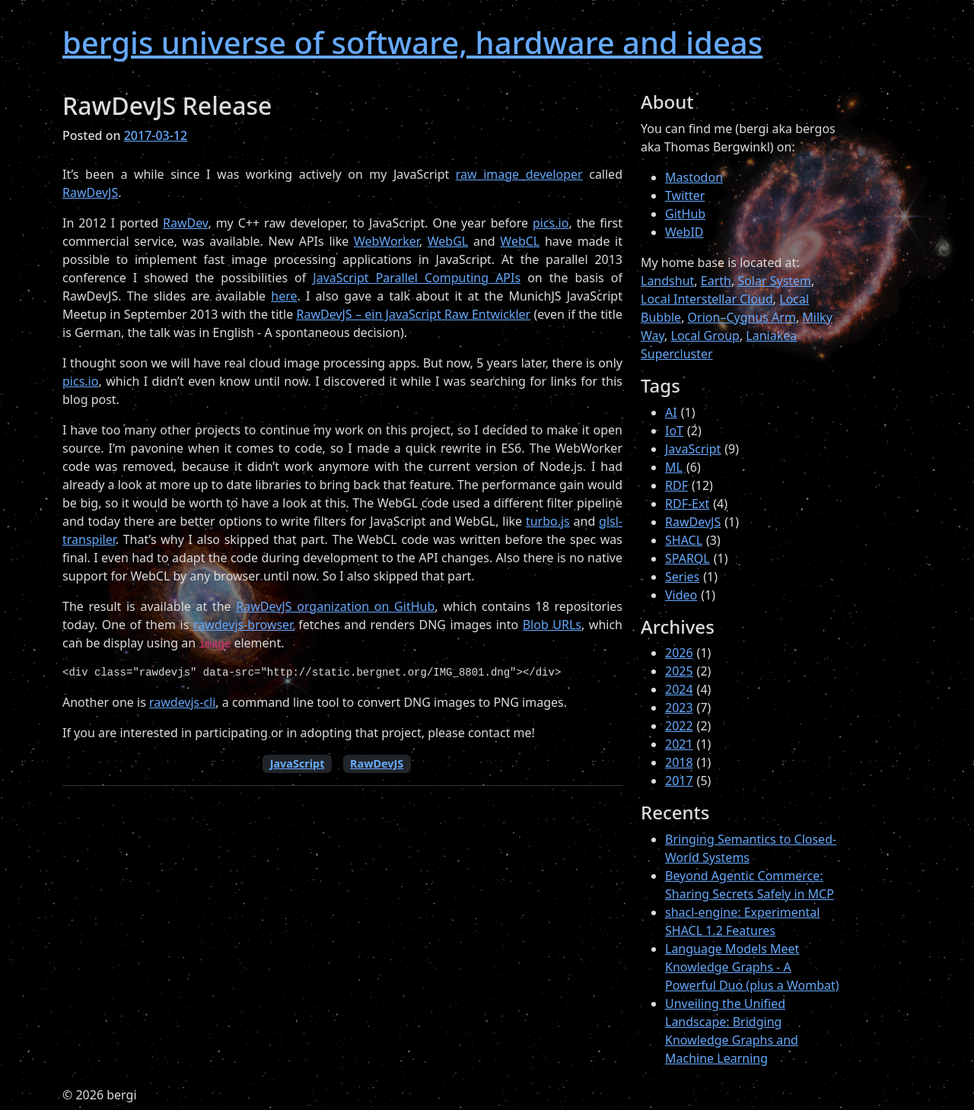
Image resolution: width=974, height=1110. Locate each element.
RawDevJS (90, 192)
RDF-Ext (687, 503)
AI (671, 412)
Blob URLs (552, 624)
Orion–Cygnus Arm (742, 317)
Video (681, 595)
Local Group (705, 335)
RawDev (185, 223)
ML (674, 467)
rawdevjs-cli (182, 702)
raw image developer (519, 174)
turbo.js (548, 521)
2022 (679, 725)
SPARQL (687, 558)
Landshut (667, 280)
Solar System (774, 280)
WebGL (448, 241)
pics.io (550, 223)
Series (682, 576)
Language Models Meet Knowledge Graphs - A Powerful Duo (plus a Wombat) (752, 967)
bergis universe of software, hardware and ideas (412, 42)
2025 (679, 671)
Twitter (685, 195)
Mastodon (694, 177)
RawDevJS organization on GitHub (335, 606)
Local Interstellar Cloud (707, 299)
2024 (679, 689)
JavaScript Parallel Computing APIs (416, 277)
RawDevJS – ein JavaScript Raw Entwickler (413, 314)
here (284, 296)
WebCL (520, 241)
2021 (679, 744)
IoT (674, 430)
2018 (679, 762)
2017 (679, 780)
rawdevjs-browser (243, 624)
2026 (679, 652)
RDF (676, 485)
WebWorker (386, 241)
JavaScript (297, 763)
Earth (716, 280)
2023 (679, 707)
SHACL (683, 540)
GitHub (685, 213)
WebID (684, 232)
